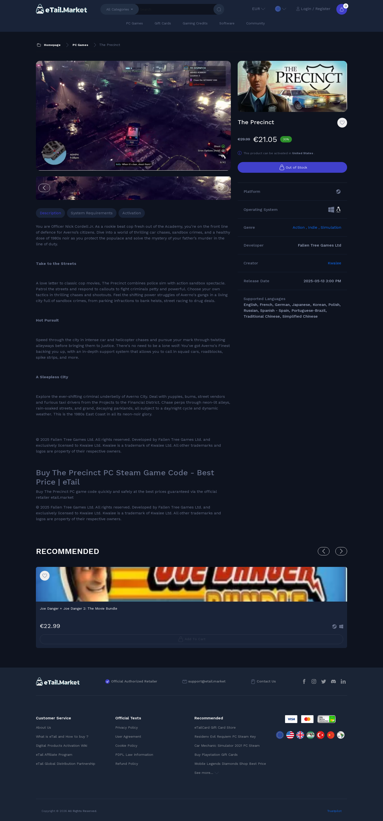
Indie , (314, 227)
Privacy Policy (126, 727)
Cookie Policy (126, 745)
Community (255, 23)
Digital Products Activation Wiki (61, 745)
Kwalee (334, 263)
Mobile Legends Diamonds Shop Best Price (230, 764)
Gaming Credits (195, 23)
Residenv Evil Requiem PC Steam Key (225, 736)
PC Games (134, 23)
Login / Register (313, 8)
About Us (43, 727)
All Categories (117, 9)
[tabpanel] (133, 373)
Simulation (331, 227)
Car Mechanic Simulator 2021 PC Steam (227, 745)
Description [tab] (50, 213)
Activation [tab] (131, 213)
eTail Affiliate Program (54, 754)
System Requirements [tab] (92, 213)
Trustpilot (334, 811)
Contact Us (266, 681)
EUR (258, 8)
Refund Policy (126, 764)
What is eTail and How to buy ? (62, 736)
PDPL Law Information (134, 754)
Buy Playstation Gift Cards (216, 754)
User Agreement (128, 736)
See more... (206, 773)
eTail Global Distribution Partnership (65, 764)
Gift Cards (163, 23)
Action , (300, 227)
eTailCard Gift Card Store (215, 727)
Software (226, 23)
